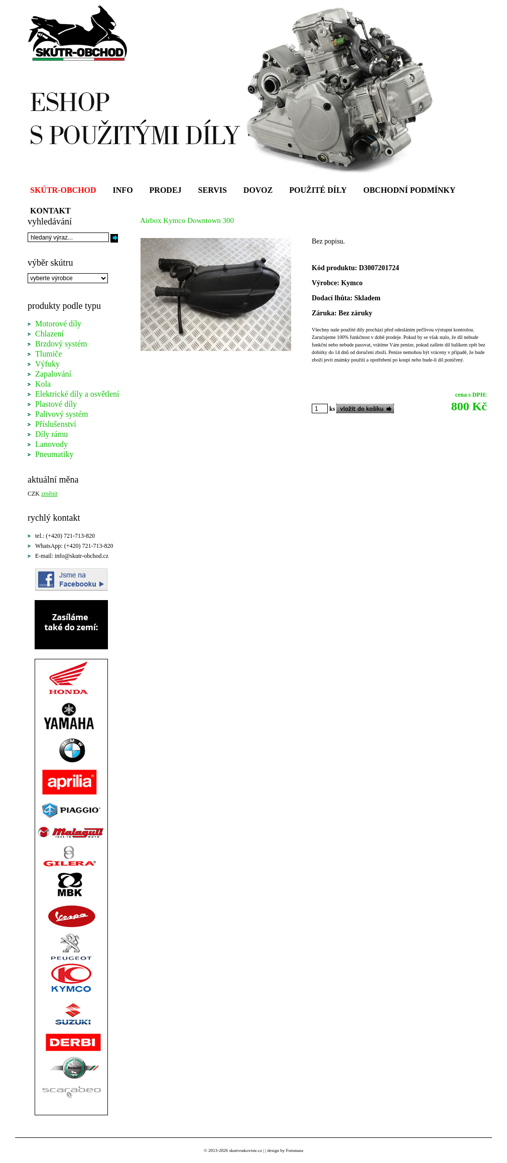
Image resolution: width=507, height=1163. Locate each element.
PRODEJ (166, 190)
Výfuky (47, 364)
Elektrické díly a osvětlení (77, 394)
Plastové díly (56, 404)
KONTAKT (50, 210)
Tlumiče (48, 354)
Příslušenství (55, 424)
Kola (43, 384)
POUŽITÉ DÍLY (318, 190)
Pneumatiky (54, 454)
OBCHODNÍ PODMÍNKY (409, 190)
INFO (123, 190)
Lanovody (51, 444)
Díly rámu (51, 434)
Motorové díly (58, 323)
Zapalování (53, 374)
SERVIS (212, 190)
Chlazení (49, 333)
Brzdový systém (61, 343)
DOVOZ (258, 190)
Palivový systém (61, 414)
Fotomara (294, 1150)
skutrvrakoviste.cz (245, 1150)
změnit (49, 493)
